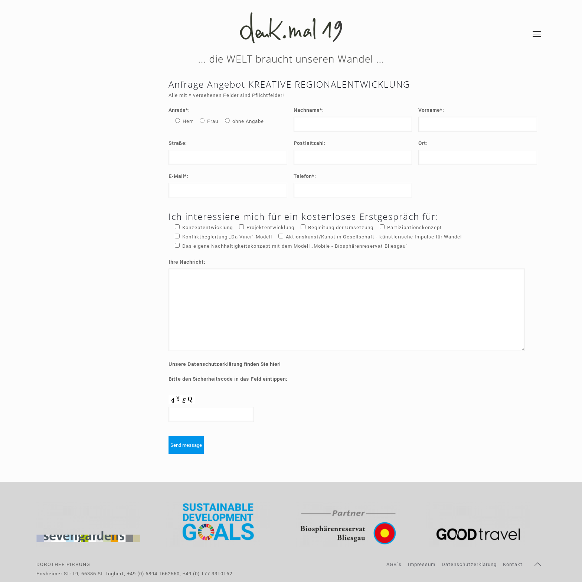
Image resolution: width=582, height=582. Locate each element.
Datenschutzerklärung (469, 564)
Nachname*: (309, 110)
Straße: (178, 143)
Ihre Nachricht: (187, 262)
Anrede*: (179, 110)
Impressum (421, 564)
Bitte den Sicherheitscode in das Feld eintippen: (228, 378)
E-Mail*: (178, 176)
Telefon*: (305, 176)
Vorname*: (431, 110)
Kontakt (513, 564)
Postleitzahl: (309, 143)
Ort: (423, 143)
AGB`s (394, 564)
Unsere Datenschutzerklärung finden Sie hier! (225, 364)
